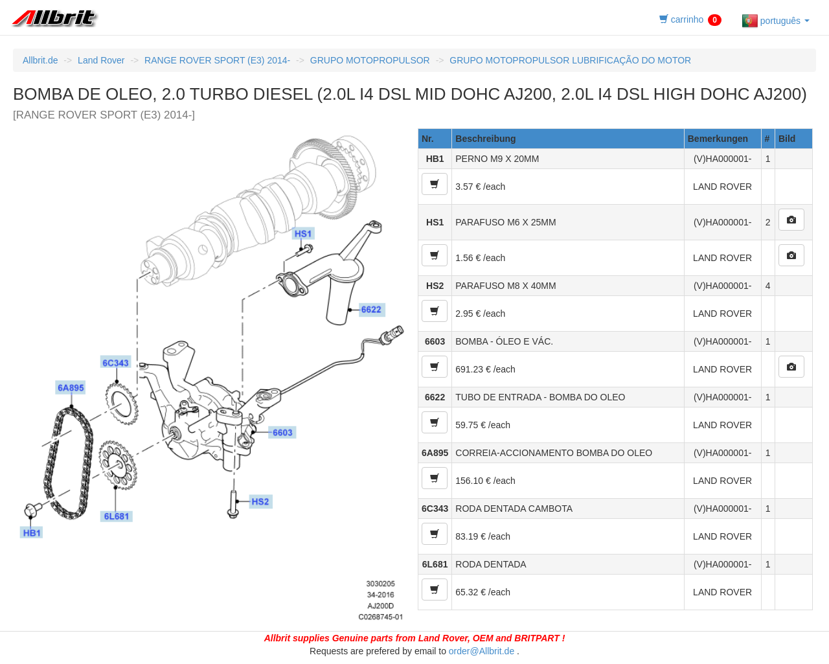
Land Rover (101, 60)
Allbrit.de (40, 60)
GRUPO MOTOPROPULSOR (370, 60)
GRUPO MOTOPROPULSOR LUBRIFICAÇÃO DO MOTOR (570, 60)
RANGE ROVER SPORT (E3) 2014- (217, 60)
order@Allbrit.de (481, 651)
